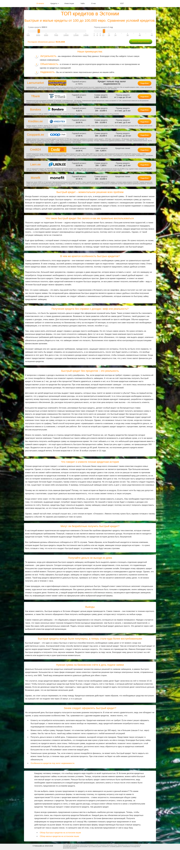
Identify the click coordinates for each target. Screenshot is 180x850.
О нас (93, 3)
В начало (40, 3)
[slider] (39, 31)
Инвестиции (69, 3)
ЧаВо (82, 3)
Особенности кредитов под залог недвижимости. (53, 763)
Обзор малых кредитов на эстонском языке (59, 836)
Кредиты (55, 3)
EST (122, 3)
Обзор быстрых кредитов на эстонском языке (60, 833)
